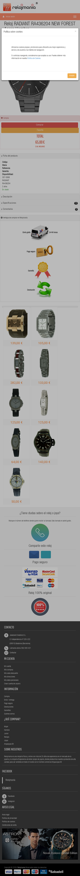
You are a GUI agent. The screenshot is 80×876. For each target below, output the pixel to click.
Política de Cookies (33, 58)
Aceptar (72, 76)
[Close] (75, 31)
